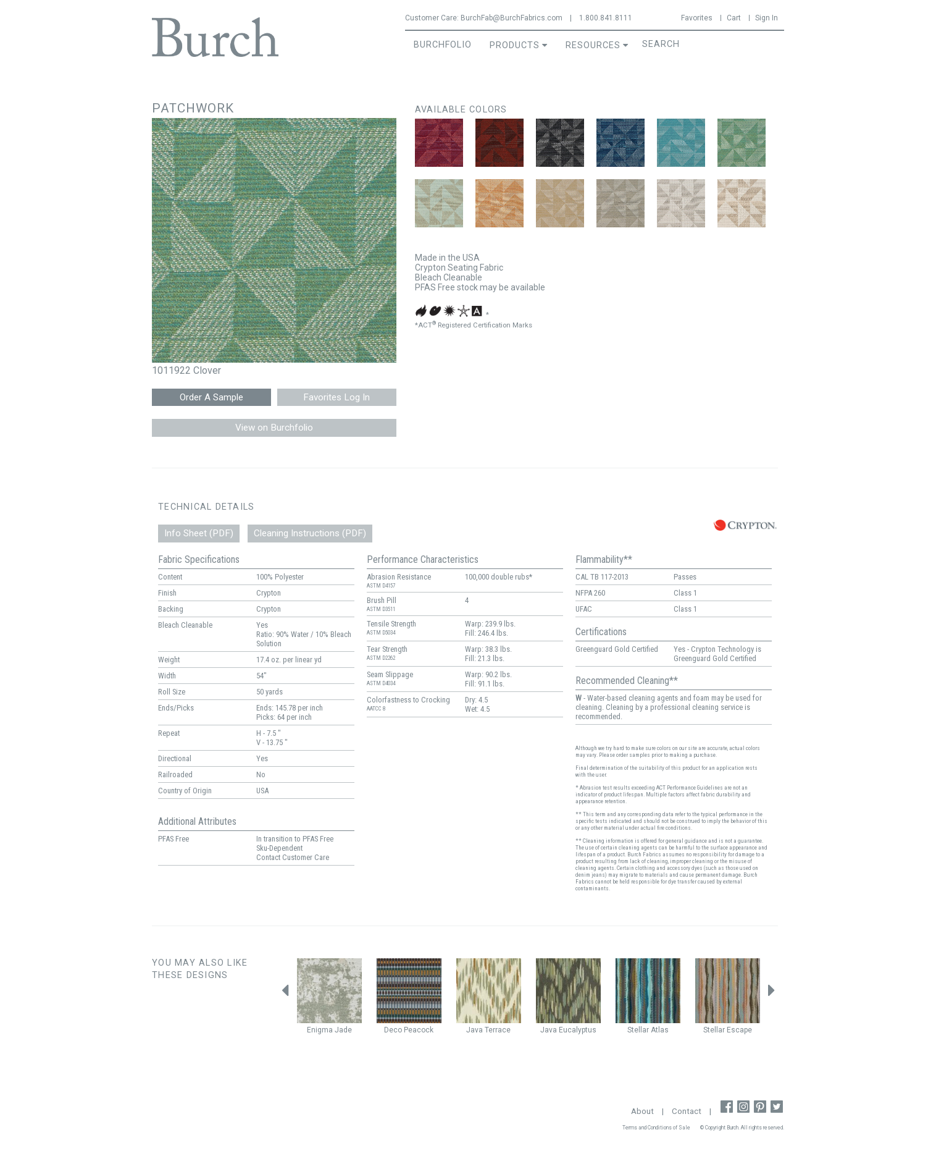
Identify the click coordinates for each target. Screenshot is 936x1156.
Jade (343, 1030)
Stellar (638, 1030)
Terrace (498, 1030)
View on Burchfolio (274, 427)
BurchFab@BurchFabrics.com (511, 18)
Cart (734, 18)
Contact (686, 1111)
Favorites (696, 18)
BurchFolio (443, 45)
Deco (393, 1030)
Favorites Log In (336, 397)
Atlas (660, 1030)
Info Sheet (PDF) (198, 533)
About (642, 1111)
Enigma (320, 1030)
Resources (593, 45)
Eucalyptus (577, 1030)
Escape (739, 1030)
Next (772, 993)
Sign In (766, 18)
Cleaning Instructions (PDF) (310, 533)
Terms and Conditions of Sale (656, 1127)
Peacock (418, 1030)
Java (474, 1030)
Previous (284, 993)
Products (515, 45)
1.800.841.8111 (605, 18)
